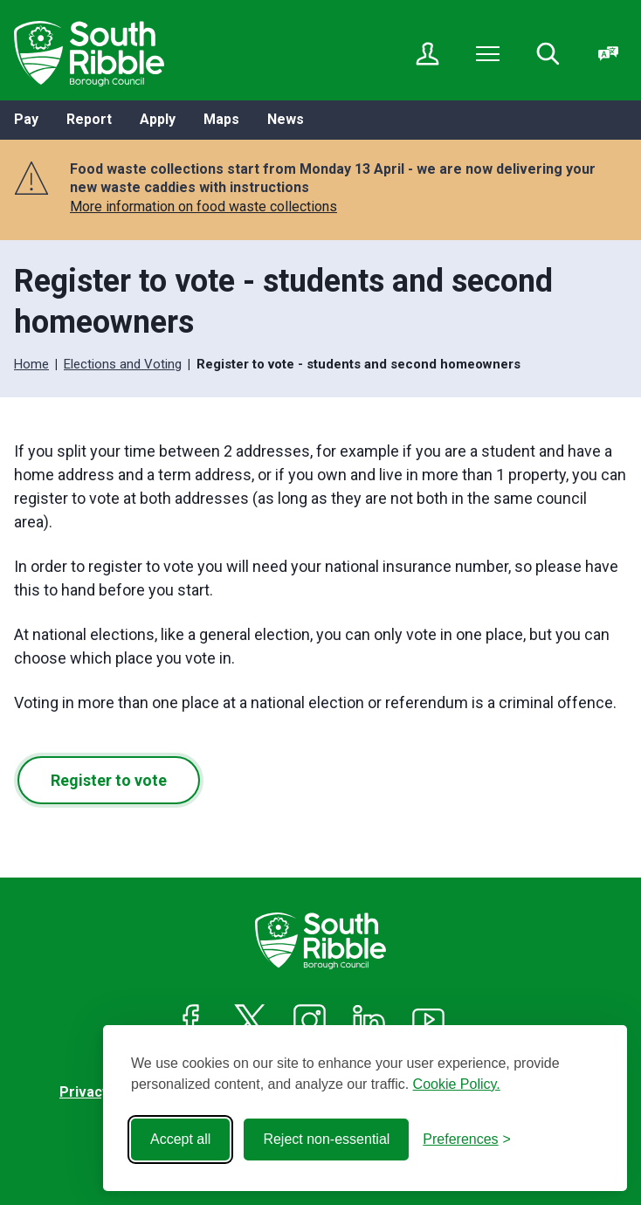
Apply (158, 119)
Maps (221, 119)
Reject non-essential (326, 1139)
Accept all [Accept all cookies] (180, 1139)
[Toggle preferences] (467, 1139)
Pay (26, 119)
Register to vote (109, 780)
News (285, 119)
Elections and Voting (123, 364)
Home (31, 364)
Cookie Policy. (456, 1084)
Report (89, 119)
